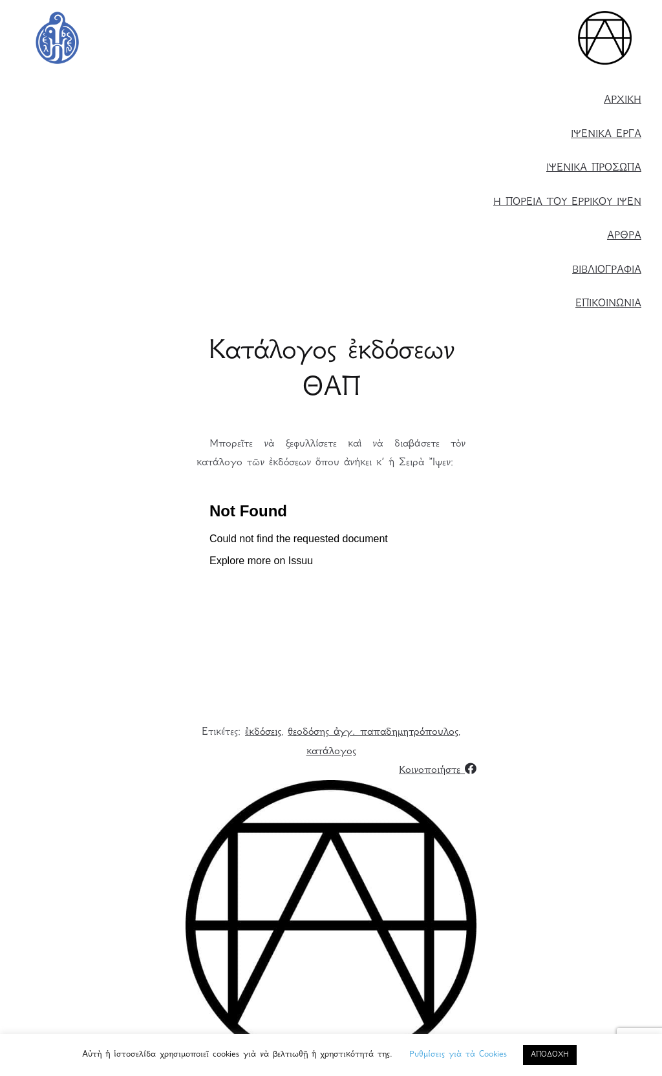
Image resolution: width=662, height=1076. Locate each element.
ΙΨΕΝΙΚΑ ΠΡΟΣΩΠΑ (593, 168)
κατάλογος (331, 752)
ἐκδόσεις (263, 732)
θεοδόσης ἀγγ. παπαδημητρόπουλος (373, 732)
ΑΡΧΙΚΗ (622, 100)
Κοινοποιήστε (437, 770)
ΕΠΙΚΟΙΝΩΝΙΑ (608, 304)
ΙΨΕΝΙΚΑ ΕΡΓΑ (606, 135)
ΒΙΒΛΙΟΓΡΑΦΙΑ (606, 270)
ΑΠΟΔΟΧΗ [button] (550, 1055)
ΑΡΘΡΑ (624, 236)
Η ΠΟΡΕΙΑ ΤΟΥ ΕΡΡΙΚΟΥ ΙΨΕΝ (567, 202)
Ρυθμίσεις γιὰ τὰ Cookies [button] (458, 1055)
